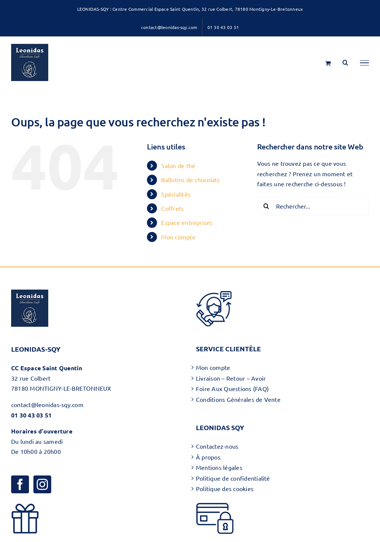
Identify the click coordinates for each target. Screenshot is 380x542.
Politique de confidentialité (233, 478)
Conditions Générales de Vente (238, 399)
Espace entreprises (186, 222)
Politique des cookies (224, 488)
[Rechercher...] (313, 206)
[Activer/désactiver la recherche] (345, 62)
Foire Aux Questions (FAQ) (232, 388)
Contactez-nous (217, 446)
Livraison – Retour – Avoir (231, 378)
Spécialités (175, 194)
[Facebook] (20, 484)
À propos (208, 457)
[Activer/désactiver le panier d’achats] (328, 63)
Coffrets (172, 208)
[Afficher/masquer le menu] (364, 62)
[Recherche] (266, 206)
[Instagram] (42, 484)
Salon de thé (178, 165)
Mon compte (178, 237)
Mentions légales (219, 467)
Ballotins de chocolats (190, 179)
